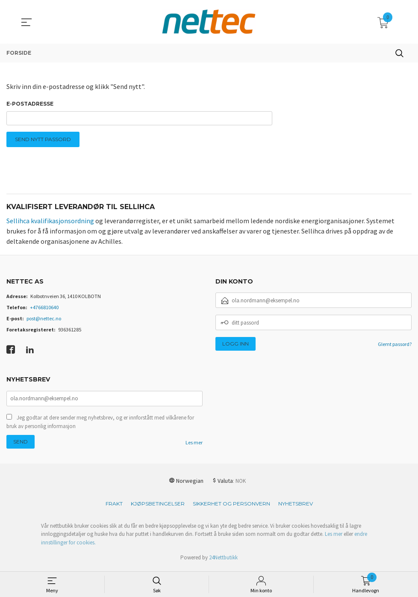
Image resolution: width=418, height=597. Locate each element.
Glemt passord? (395, 346)
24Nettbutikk (223, 560)
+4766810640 (44, 309)
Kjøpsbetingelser (158, 506)
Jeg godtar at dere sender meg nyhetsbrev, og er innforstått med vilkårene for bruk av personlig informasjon (100, 424)
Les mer (194, 445)
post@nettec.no (43, 320)
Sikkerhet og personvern (231, 506)
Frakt (114, 506)
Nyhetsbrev (295, 506)
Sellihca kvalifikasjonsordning (50, 222)
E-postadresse (29, 103)
